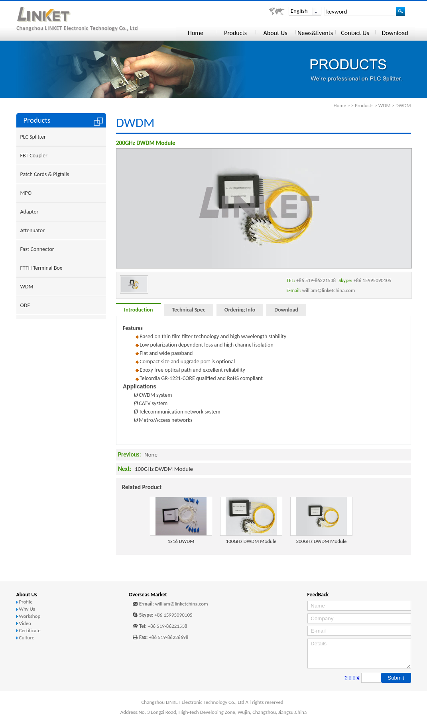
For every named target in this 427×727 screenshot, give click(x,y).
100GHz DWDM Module (164, 468)
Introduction (138, 309)
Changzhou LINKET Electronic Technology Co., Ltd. (88, 19)
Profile (25, 602)
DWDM (403, 105)
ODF (25, 305)
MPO (25, 193)
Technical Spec (188, 309)
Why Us (27, 609)
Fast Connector (37, 249)
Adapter (29, 211)
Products (364, 105)
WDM (384, 105)
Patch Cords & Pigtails (44, 174)
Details (359, 653)
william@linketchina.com (181, 604)
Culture (26, 638)
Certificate (29, 630)
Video (25, 623)
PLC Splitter (33, 136)
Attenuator (32, 230)
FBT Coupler (33, 155)
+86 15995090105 (174, 615)
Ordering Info (239, 309)
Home (339, 105)
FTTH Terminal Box (41, 268)
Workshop (29, 616)
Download (286, 309)
